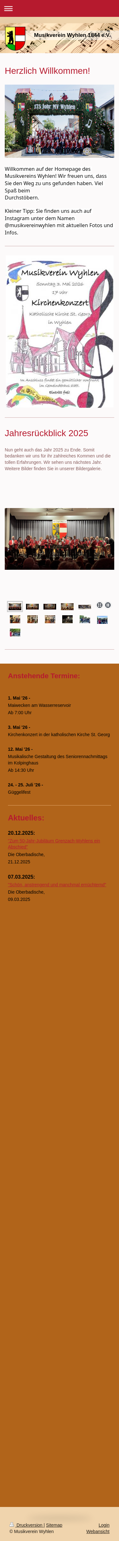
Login (104, 1525)
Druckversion (26, 1525)
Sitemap (54, 1525)
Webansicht (97, 1531)
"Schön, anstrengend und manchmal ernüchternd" (57, 884)
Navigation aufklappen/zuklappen (59, 8)
